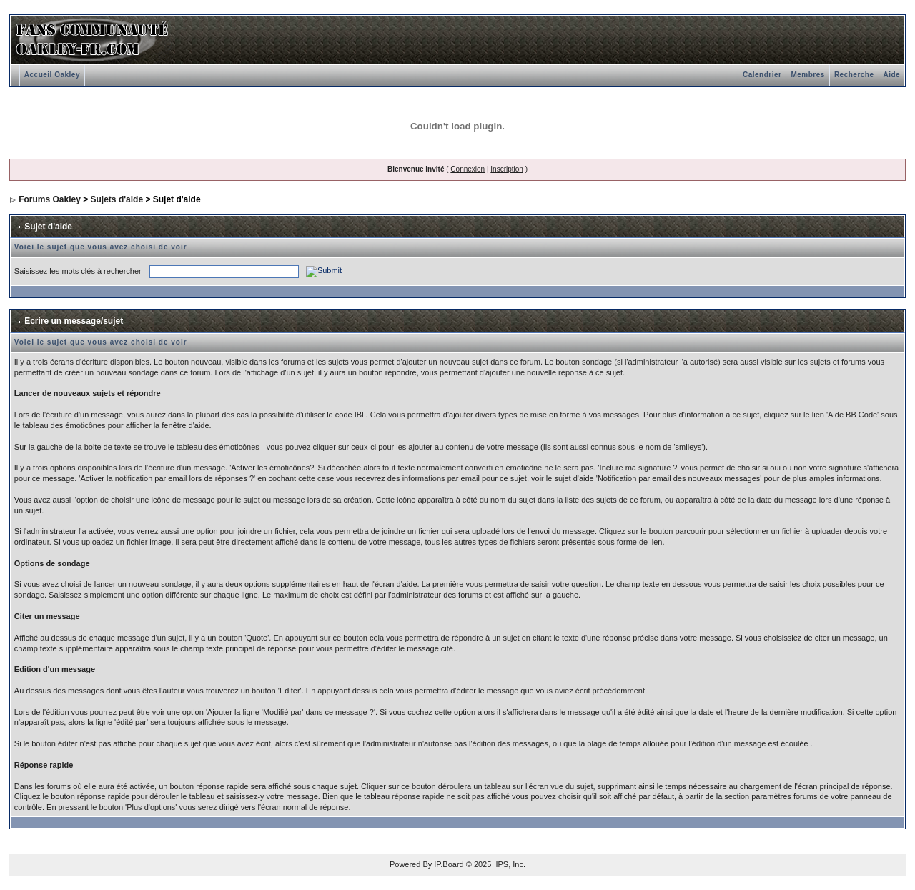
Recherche (854, 75)
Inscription (506, 169)
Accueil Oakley (52, 75)
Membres (807, 75)
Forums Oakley (50, 199)
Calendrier (762, 75)
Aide (892, 75)
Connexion (467, 169)
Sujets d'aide (117, 199)
